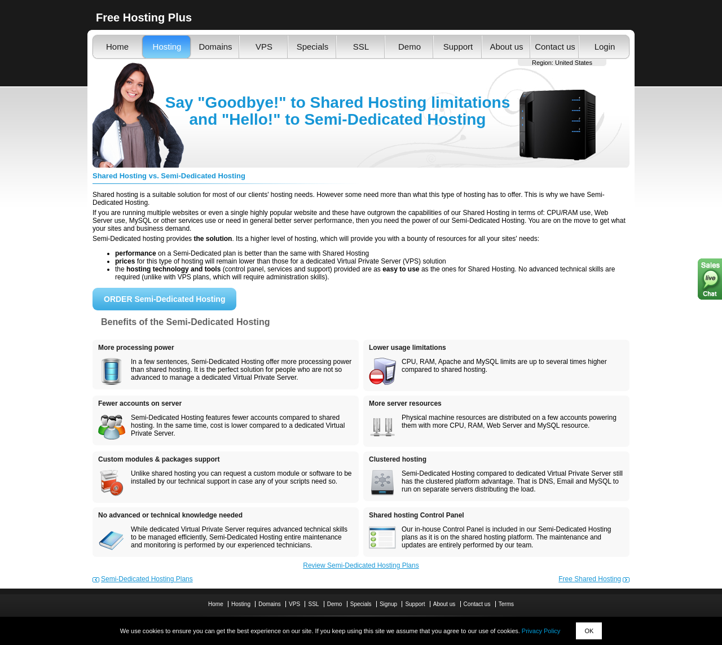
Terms (506, 604)
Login (605, 46)
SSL (361, 46)
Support (458, 46)
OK (588, 631)
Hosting (167, 46)
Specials (313, 46)
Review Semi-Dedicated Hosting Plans (361, 565)
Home (117, 46)
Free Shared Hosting (589, 579)
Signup (388, 604)
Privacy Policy (541, 631)
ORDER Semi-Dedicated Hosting (164, 299)
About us (506, 46)
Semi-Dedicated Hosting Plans (147, 579)
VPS (264, 46)
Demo (409, 46)
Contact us (555, 46)
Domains (215, 46)
